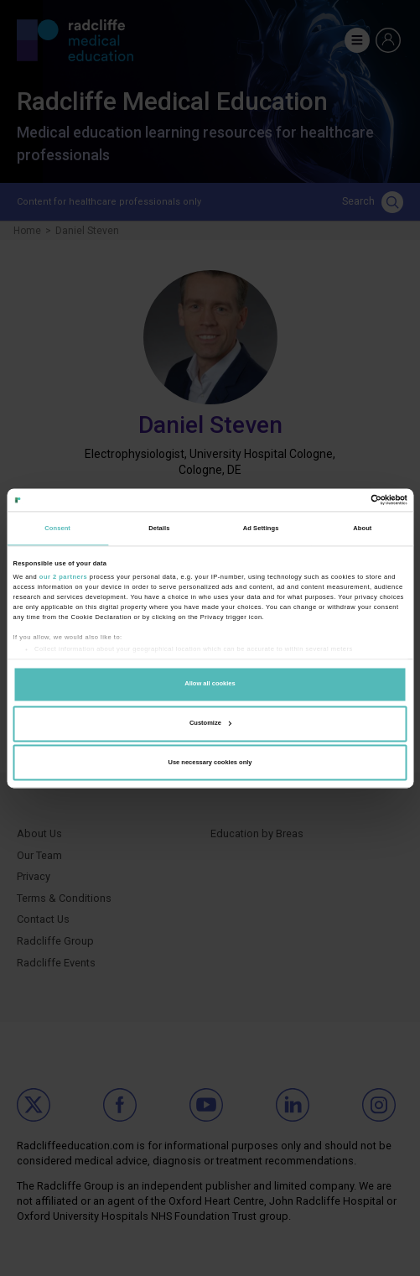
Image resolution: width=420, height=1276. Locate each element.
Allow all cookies (209, 684)
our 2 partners (63, 577)
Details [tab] (158, 528)
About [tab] (362, 528)
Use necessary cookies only (209, 762)
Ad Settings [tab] (261, 528)
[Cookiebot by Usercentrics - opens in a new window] (334, 499)
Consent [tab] (57, 528)
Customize (210, 723)
